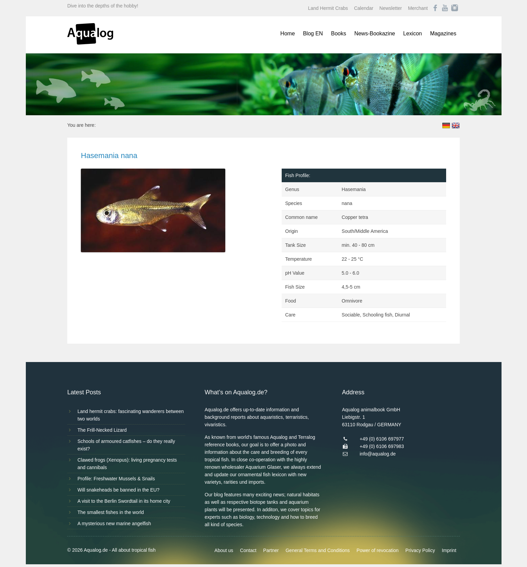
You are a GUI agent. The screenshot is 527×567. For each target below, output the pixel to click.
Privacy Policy (420, 550)
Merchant (418, 8)
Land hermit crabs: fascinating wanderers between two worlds (130, 415)
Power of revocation (377, 550)
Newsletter (391, 8)
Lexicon (412, 33)
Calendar (363, 8)
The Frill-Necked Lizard (102, 430)
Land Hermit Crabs (328, 8)
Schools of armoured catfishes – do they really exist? (126, 445)
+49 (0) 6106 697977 (381, 439)
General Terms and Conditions (317, 550)
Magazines (443, 33)
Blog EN (313, 33)
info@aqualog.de (377, 454)
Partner (271, 550)
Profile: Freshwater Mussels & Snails (116, 478)
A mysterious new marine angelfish (114, 523)
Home (287, 33)
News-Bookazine (374, 33)
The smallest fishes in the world (110, 512)
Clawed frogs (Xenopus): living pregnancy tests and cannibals (127, 463)
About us (223, 550)
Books (338, 33)
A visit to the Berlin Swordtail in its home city (123, 501)
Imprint (449, 550)
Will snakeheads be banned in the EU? (118, 490)
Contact (248, 550)
